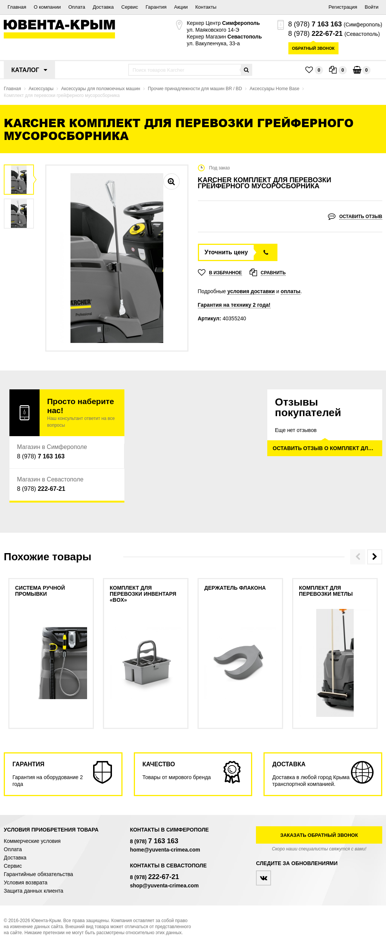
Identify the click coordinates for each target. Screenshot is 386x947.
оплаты (291, 291)
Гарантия (156, 7)
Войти (371, 7)
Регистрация (343, 7)
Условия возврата (25, 882)
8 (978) (315, 24)
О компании (47, 7)
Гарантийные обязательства (38, 874)
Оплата (76, 7)
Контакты (205, 7)
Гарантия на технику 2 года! (234, 305)
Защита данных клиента (33, 891)
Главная (17, 7)
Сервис (129, 7)
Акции (181, 7)
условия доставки (251, 291)
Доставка (103, 7)
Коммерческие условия (32, 841)
